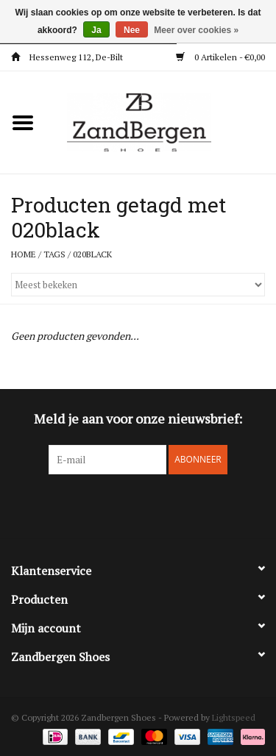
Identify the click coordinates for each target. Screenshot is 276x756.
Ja (96, 30)
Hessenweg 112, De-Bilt (67, 57)
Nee (132, 30)
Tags (54, 254)
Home (23, 254)
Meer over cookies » (196, 30)
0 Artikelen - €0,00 (220, 57)
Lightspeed (233, 717)
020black (92, 254)
